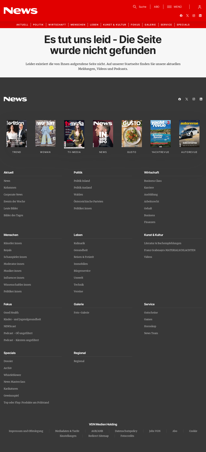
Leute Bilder (11, 208)
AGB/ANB (97, 431)
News (7, 181)
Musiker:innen (12, 270)
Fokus (135, 24)
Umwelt (78, 277)
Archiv (8, 368)
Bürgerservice (82, 270)
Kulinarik (79, 243)
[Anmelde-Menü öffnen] (199, 6)
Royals (8, 250)
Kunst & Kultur (114, 24)
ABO (156, 6)
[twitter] (187, 15)
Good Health (11, 312)
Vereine (78, 291)
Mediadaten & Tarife (67, 431)
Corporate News (13, 194)
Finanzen (149, 222)
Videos (148, 257)
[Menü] (174, 6)
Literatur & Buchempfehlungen (162, 243)
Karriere (149, 187)
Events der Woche (14, 201)
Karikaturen (11, 388)
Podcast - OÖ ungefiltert (18, 333)
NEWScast (10, 326)
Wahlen (78, 194)
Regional (79, 361)
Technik (79, 284)
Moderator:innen (14, 264)
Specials (183, 24)
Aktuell (22, 24)
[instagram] (194, 15)
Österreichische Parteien (88, 201)
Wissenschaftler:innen (17, 284)
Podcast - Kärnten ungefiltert (21, 340)
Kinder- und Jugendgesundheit (22, 319)
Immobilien (81, 264)
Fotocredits (127, 436)
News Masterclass (14, 381)
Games (148, 319)
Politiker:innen (83, 208)
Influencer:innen (14, 277)
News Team (151, 333)
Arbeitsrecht (151, 201)
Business (149, 215)
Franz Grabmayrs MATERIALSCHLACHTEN (169, 250)
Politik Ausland (83, 187)
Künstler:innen (13, 243)
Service (166, 24)
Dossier (8, 361)
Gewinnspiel (11, 395)
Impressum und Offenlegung (26, 431)
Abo (175, 431)
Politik (38, 24)
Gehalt (148, 208)
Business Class (153, 181)
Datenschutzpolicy (126, 431)
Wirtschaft (57, 24)
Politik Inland (82, 181)
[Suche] (139, 7)
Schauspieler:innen (15, 257)
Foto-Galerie (81, 312)
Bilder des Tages (13, 215)
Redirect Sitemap (98, 436)
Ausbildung (151, 194)
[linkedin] (200, 15)
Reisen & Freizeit (84, 257)
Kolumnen (10, 187)
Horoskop (150, 326)
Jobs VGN (154, 431)
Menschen (78, 24)
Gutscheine (151, 312)
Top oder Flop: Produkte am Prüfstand (26, 402)
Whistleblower (12, 375)
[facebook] (181, 15)
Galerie (150, 24)
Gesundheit (81, 250)
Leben (94, 24)
